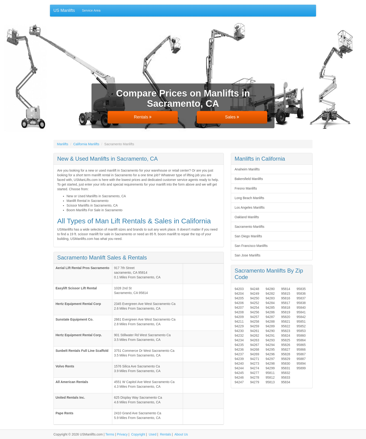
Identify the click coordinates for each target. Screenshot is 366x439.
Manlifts (62, 144)
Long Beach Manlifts (249, 198)
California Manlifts (86, 144)
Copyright (138, 434)
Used (152, 434)
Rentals (142, 117)
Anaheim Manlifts (247, 169)
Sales (232, 117)
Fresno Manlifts (246, 188)
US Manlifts (64, 10)
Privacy (122, 434)
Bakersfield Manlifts (249, 179)
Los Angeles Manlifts (249, 207)
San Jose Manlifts (247, 255)
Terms (109, 434)
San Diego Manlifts (248, 236)
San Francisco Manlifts (251, 246)
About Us (181, 434)
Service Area (91, 10)
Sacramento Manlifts (249, 226)
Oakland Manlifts (247, 217)
